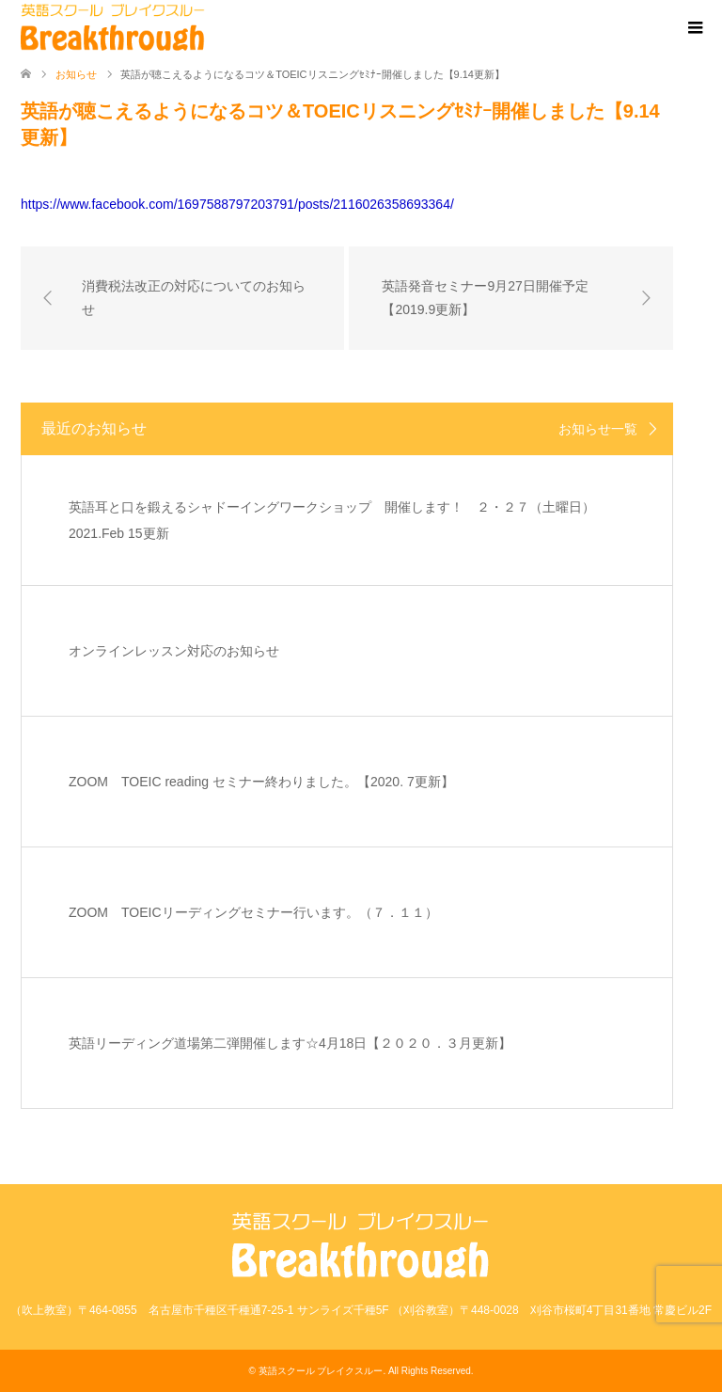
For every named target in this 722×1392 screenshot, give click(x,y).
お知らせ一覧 (597, 428)
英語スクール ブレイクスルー (321, 1371)
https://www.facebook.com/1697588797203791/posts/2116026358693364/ (237, 204)
